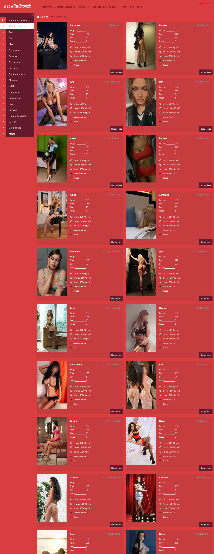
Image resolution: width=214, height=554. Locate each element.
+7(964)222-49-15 (111, 251)
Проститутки (46, 6)
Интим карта (135, 6)
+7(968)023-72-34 (111, 194)
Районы (113, 6)
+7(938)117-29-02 (111, 534)
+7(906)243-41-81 (201, 25)
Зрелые (59, 6)
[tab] (42, 17)
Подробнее (116, 72)
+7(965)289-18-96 (201, 534)
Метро (123, 6)
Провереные (100, 6)
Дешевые (70, 6)
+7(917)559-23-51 (201, 251)
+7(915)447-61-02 (111, 25)
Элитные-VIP (84, 6)
